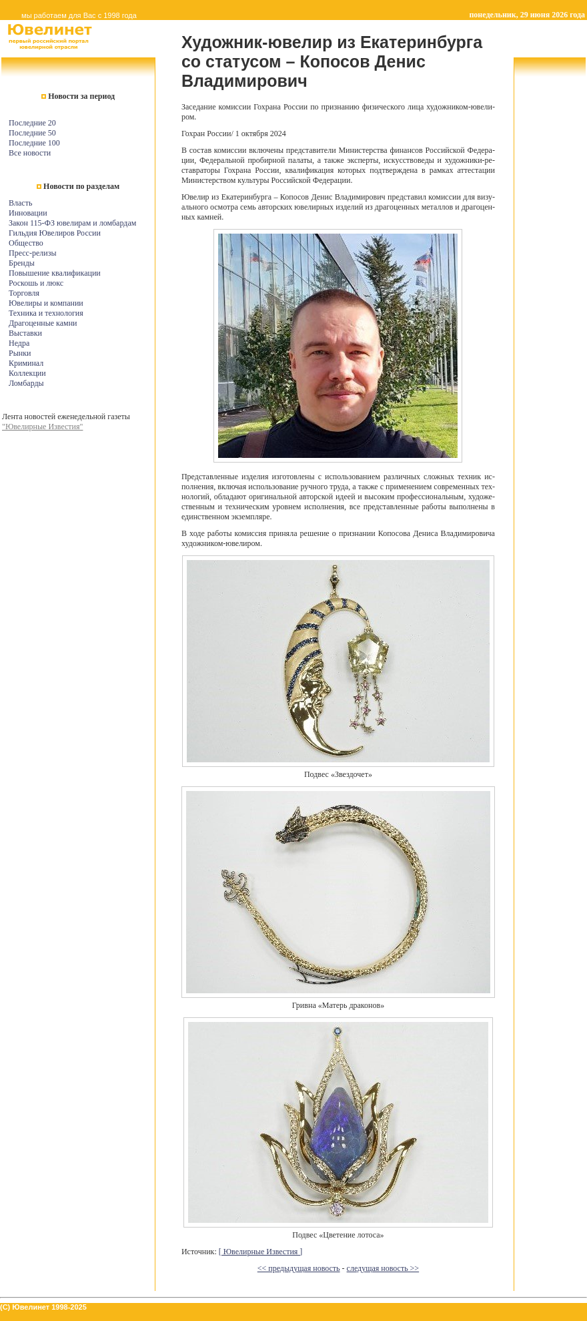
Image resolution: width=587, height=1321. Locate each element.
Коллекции (27, 373)
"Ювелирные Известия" (42, 426)
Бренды (22, 263)
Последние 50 (32, 133)
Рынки (20, 353)
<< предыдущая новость (298, 1268)
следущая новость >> (383, 1268)
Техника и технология (46, 313)
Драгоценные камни (43, 323)
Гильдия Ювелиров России (55, 233)
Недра (19, 343)
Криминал (26, 363)
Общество (26, 243)
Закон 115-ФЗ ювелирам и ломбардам (72, 223)
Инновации (28, 213)
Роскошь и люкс (36, 283)
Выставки (25, 333)
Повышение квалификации (55, 273)
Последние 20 (32, 122)
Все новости (30, 153)
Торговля (24, 293)
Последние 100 (34, 143)
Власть (20, 203)
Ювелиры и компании (46, 303)
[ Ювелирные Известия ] (261, 1251)
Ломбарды (26, 383)
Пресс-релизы (32, 253)
